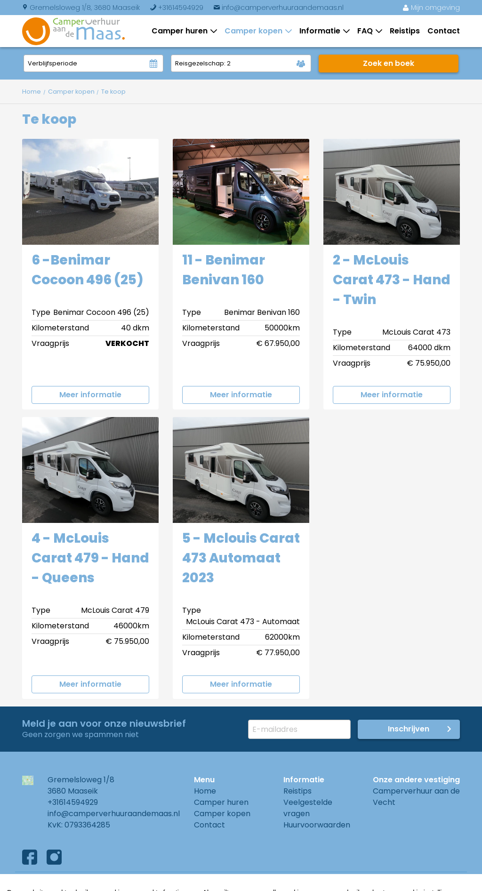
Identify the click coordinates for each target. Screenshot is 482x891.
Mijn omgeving (431, 7)
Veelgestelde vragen (307, 808)
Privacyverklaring (162, 881)
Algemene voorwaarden (68, 881)
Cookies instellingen (248, 881)
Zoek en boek (388, 63)
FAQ (367, 30)
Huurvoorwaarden (316, 824)
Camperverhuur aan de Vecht (416, 797)
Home (205, 791)
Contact (443, 30)
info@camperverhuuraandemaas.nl (278, 7)
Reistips (405, 30)
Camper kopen (255, 30)
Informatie (321, 30)
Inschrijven (408, 728)
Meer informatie (90, 394)
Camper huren (181, 30)
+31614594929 (176, 7)
